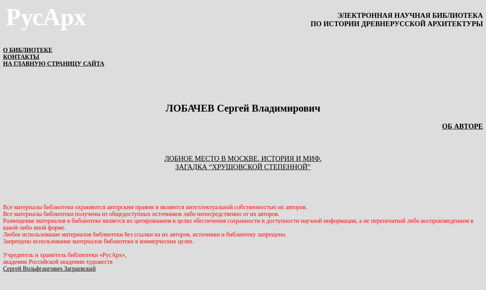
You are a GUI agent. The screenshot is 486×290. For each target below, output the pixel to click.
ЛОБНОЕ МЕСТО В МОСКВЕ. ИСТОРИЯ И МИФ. (243, 158)
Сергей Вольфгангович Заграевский (49, 268)
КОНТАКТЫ (21, 57)
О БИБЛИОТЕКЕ (27, 50)
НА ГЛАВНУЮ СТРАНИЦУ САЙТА (53, 63)
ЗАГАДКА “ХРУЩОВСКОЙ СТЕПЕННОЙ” (243, 167)
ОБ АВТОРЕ (462, 126)
